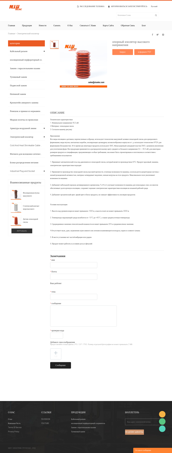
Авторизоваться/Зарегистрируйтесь (129, 6)
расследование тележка (92, 6)
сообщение (55, 303)
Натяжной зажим (18, 94)
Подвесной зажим (18, 85)
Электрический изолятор (28, 33)
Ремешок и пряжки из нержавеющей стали (30, 111)
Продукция (27, 25)
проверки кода (57, 331)
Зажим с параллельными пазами (25, 68)
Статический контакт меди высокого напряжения (31, 207)
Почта (53, 272)
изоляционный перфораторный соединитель (30, 59)
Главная (11, 25)
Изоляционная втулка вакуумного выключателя (31, 194)
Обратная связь (128, 25)
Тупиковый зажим (18, 77)
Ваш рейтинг (56, 283)
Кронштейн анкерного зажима (24, 102)
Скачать (56, 25)
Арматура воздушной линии (23, 128)
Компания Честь (14, 423)
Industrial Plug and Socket (22, 171)
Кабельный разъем (18, 51)
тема (53, 292)
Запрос (123, 52)
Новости (42, 25)
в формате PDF (144, 52)
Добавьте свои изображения (91, 343)
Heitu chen (162, 429)
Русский (154, 7)
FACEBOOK (45, 419)
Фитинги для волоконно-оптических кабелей (31, 154)
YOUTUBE (45, 423)
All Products (22, 231)
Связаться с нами (88, 25)
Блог (144, 25)
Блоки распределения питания (24, 162)
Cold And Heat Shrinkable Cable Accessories (31, 145)
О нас (70, 25)
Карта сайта (108, 25)
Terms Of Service (14, 427)
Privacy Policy (13, 431)
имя (52, 260)
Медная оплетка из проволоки (24, 119)
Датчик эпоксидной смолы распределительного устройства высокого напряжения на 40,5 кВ (31, 221)
